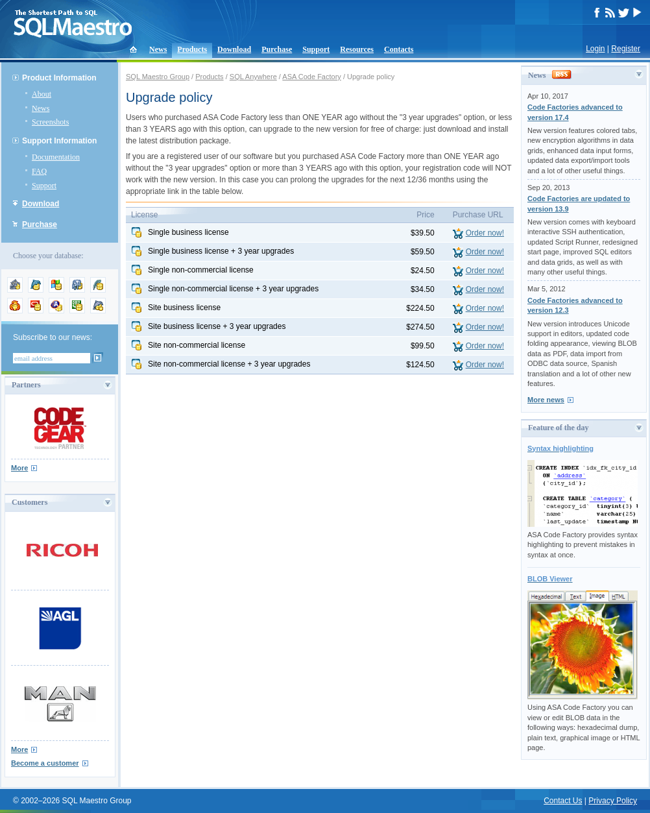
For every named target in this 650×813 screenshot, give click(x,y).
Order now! (485, 232)
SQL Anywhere (253, 76)
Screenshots (50, 122)
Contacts (398, 49)
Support (316, 49)
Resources (357, 49)
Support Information (59, 140)
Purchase (276, 49)
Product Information (59, 77)
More (19, 468)
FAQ (39, 171)
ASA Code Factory (311, 76)
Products (192, 49)
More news (545, 400)
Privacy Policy (612, 800)
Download (234, 49)
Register (625, 48)
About (41, 94)
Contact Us (563, 800)
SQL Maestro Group (157, 76)
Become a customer (45, 763)
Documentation (56, 157)
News (158, 49)
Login (595, 48)
